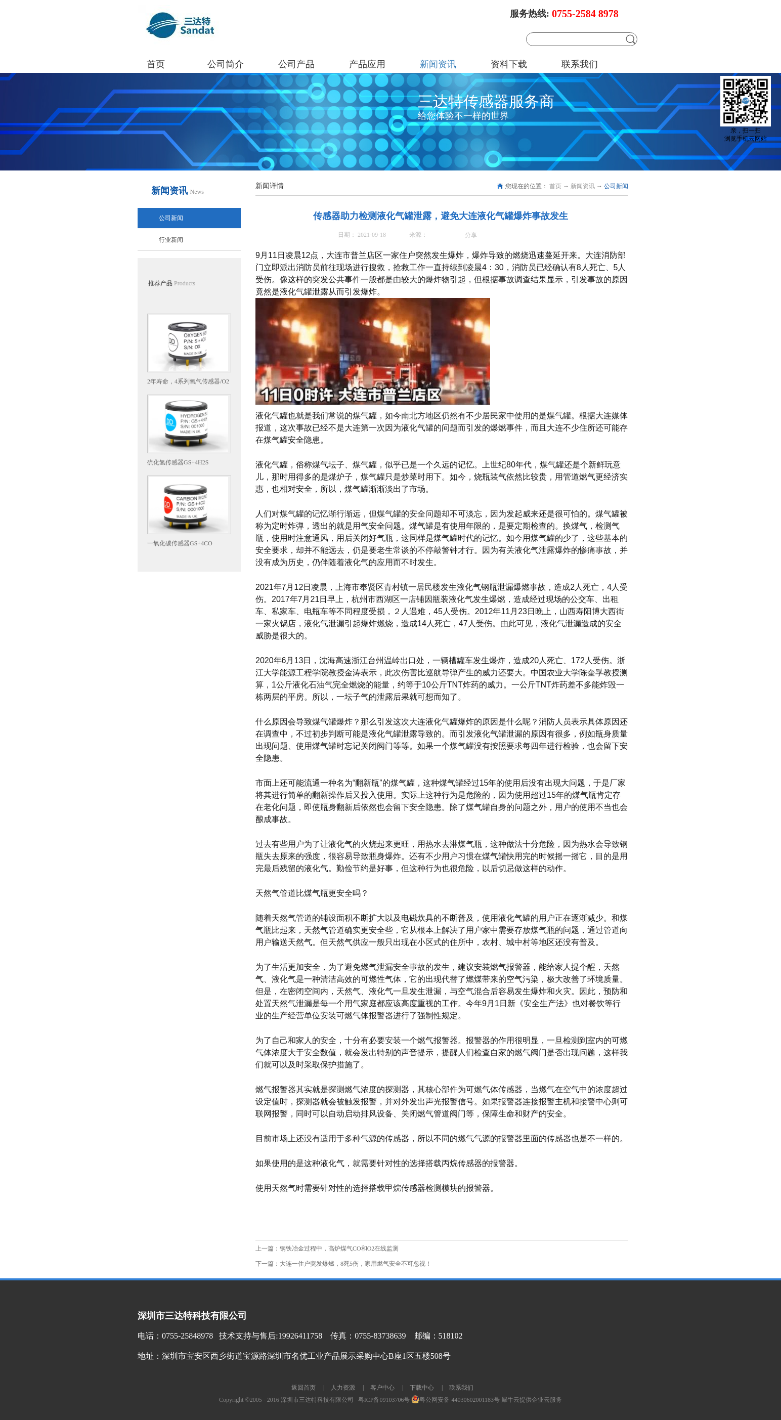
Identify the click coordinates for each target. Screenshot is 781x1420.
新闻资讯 (583, 186)
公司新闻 (616, 186)
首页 (156, 64)
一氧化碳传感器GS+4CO (179, 543)
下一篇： (343, 1263)
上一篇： (327, 1248)
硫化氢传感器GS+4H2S (177, 462)
